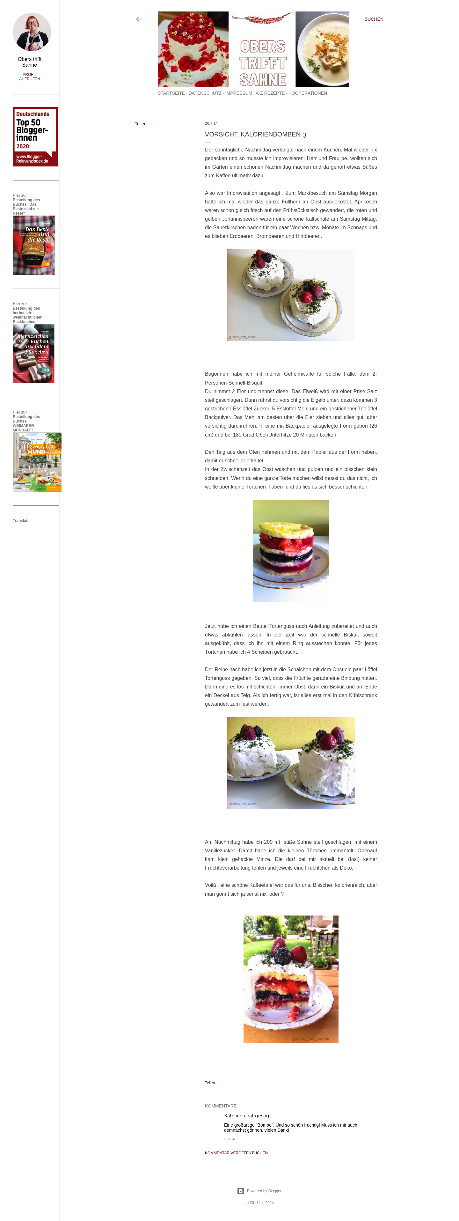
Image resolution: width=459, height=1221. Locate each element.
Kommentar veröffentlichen (236, 1153)
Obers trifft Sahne (29, 62)
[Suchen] (374, 19)
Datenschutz (205, 93)
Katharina (234, 1116)
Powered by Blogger (259, 1191)
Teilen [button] (141, 123)
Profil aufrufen (29, 76)
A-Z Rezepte (270, 93)
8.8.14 (229, 1138)
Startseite (171, 93)
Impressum (238, 93)
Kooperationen (307, 93)
